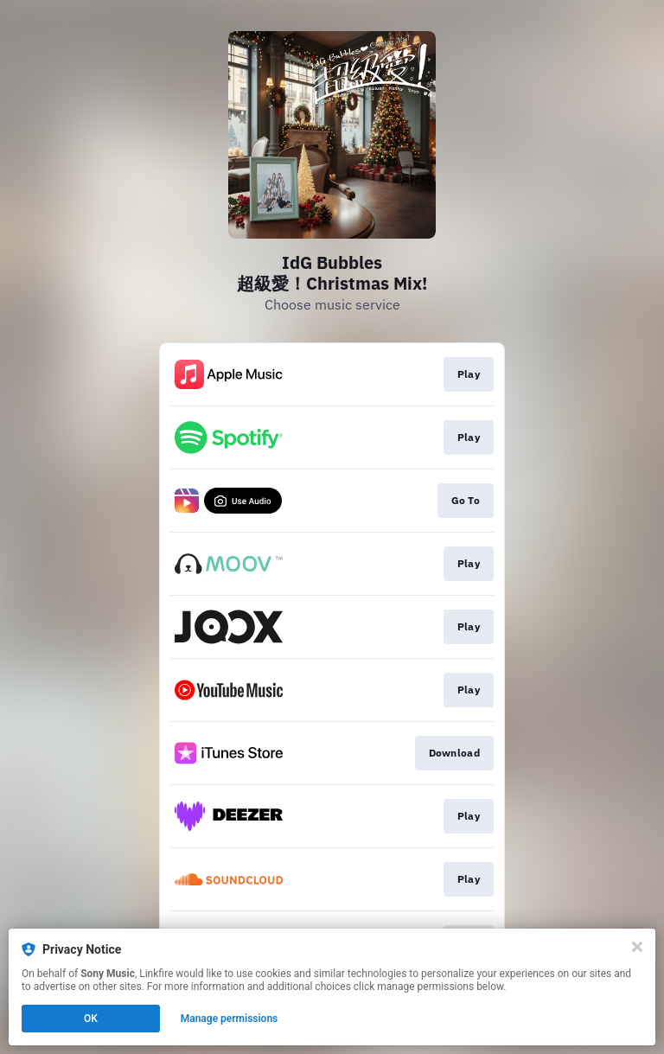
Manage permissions (229, 1018)
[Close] (637, 947)
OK (91, 1018)
